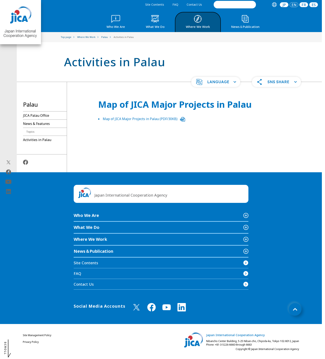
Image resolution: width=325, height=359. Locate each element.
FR (304, 4)
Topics (30, 131)
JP (284, 4)
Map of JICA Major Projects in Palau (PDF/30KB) (144, 119)
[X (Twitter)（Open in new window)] (8, 162)
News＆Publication (93, 251)
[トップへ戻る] (295, 309)
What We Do (86, 227)
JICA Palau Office (36, 115)
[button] (215, 82)
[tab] (274, 4)
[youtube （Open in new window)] (166, 307)
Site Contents (154, 4)
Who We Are (86, 215)
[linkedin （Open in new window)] (181, 307)
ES (314, 4)
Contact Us (194, 4)
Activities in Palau (37, 139)
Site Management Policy (37, 335)
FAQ (175, 4)
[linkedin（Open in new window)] (8, 191)
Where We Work (90, 239)
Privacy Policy (31, 342)
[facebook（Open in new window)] (8, 171)
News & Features (36, 123)
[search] (235, 4)
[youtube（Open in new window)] (8, 181)
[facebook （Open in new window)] (151, 307)
